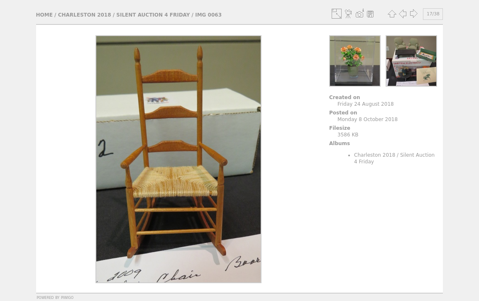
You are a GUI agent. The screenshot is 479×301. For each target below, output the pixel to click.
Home (44, 15)
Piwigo (67, 297)
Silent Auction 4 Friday (153, 15)
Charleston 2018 (84, 15)
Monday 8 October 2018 (367, 119)
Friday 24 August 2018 (365, 104)
